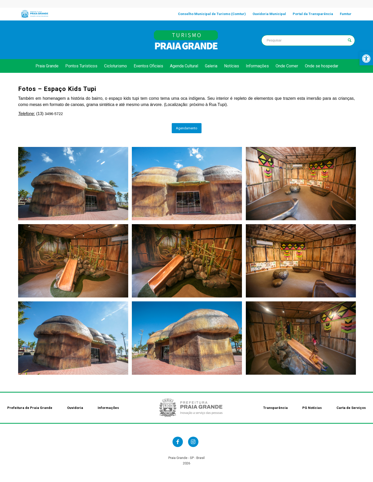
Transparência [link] (275, 408)
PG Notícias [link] (312, 408)
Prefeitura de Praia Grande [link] (29, 408)
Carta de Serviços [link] (351, 408)
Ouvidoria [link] (75, 408)
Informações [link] (108, 408)
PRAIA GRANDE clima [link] (65, 39)
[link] (366, 58)
